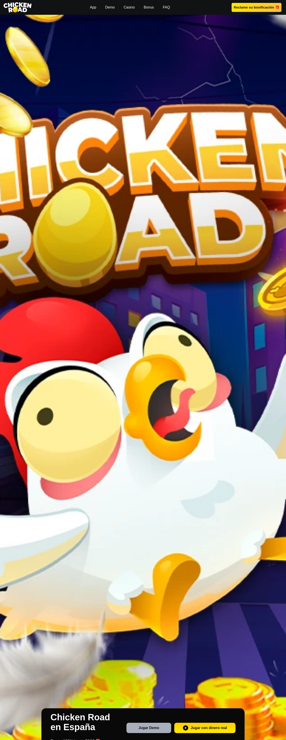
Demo (110, 7)
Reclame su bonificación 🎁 (256, 7)
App (93, 7)
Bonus (149, 7)
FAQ (166, 7)
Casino (129, 7)
